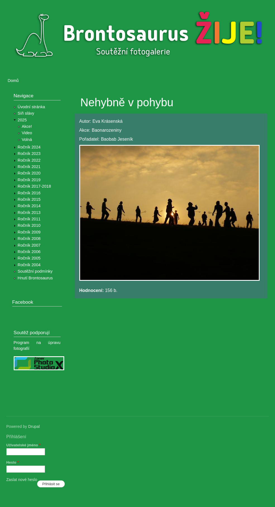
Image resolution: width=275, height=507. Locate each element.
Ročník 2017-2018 (34, 186)
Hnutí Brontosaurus (35, 278)
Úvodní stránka (31, 107)
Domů (13, 80)
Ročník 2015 (29, 199)
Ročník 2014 (29, 206)
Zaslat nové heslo (21, 480)
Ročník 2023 (29, 153)
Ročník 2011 (29, 219)
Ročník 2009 (29, 232)
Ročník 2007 (29, 245)
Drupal (34, 427)
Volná (27, 139)
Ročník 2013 (29, 212)
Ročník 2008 (29, 238)
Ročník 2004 (29, 265)
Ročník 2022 (29, 160)
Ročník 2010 (29, 225)
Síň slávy (26, 113)
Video (27, 133)
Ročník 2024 (29, 147)
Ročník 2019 (29, 180)
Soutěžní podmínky (35, 271)
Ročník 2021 (29, 166)
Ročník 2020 (29, 173)
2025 (22, 120)
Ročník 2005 (29, 258)
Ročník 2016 (29, 193)
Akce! (27, 126)
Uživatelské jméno (23, 445)
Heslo (12, 462)
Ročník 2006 (29, 251)
